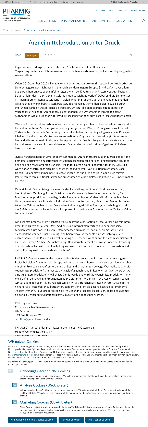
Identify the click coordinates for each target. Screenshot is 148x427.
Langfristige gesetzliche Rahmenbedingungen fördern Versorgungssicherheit (71, 388)
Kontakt (7, 412)
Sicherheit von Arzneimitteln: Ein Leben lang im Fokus (71, 400)
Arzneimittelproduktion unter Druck (44, 30)
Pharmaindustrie (74, 20)
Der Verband (47, 20)
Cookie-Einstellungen (100, 412)
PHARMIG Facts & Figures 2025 (63, 392)
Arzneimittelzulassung (12, 396)
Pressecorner (16, 30)
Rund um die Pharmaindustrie (110, 392)
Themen (121, 10)
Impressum (24, 412)
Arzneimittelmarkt (105, 400)
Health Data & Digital (12, 384)
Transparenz (103, 384)
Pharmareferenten (105, 388)
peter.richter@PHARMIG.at (35, 343)
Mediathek (124, 20)
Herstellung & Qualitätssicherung (17, 388)
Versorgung (32, 55)
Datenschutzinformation (68, 412)
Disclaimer (42, 412)
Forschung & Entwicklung (108, 396)
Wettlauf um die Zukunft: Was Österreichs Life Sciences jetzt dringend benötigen (71, 384)
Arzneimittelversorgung (13, 392)
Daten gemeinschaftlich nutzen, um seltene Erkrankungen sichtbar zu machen (71, 396)
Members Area (104, 10)
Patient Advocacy (10, 400)
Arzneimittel (101, 20)
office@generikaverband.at (35, 319)
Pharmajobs (138, 10)
